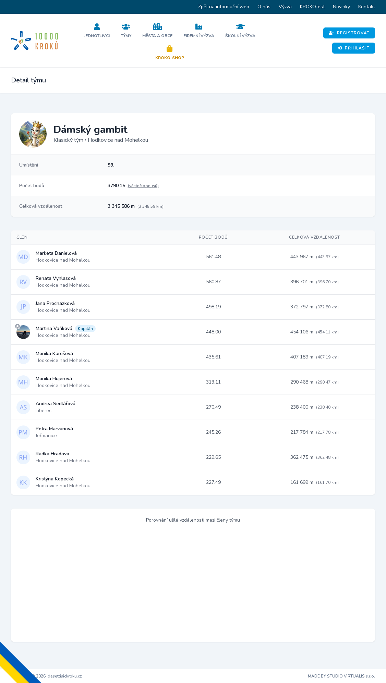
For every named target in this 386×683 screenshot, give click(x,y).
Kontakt (366, 6)
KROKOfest (312, 6)
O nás (263, 6)
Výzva (285, 6)
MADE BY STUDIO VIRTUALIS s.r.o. (341, 676)
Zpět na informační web (223, 6)
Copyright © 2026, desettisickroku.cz (46, 676)
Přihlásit (354, 48)
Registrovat (349, 33)
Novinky (341, 6)
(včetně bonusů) (143, 186)
